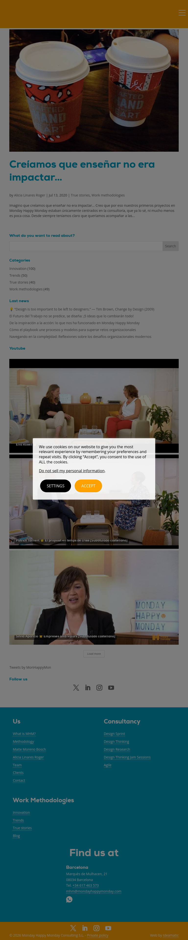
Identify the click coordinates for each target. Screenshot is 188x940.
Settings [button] (55, 486)
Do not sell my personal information (72, 470)
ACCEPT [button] (88, 486)
